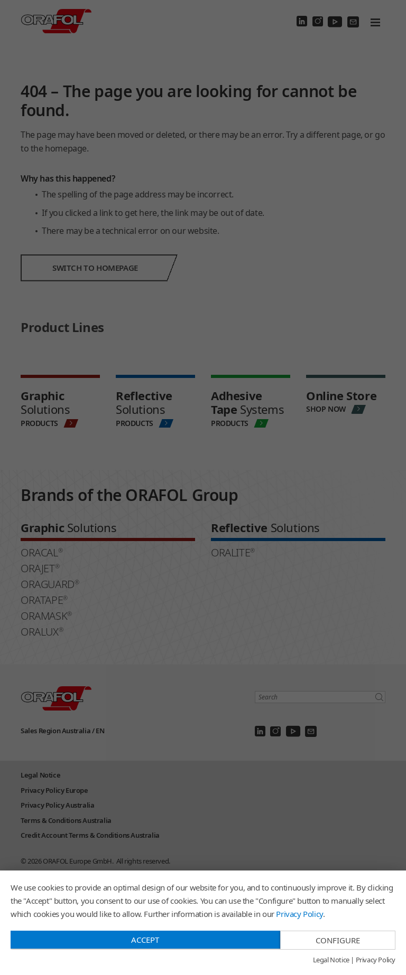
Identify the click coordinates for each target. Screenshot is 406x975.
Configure (338, 940)
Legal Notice (331, 960)
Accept (145, 939)
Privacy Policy (299, 913)
